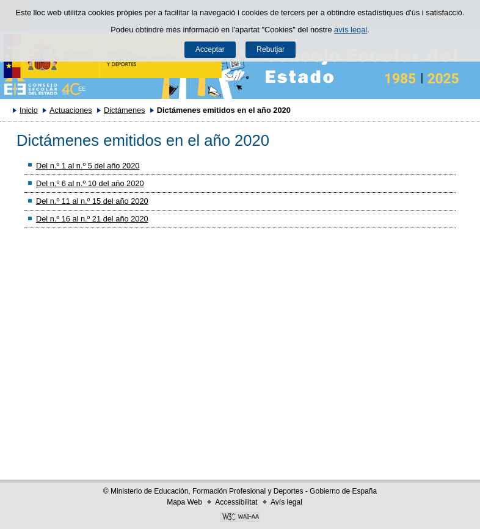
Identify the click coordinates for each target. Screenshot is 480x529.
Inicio (29, 110)
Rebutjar (270, 49)
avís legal (350, 29)
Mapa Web (184, 502)
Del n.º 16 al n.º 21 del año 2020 (92, 218)
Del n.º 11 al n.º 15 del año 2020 (92, 201)
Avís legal (286, 502)
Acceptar (210, 49)
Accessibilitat (236, 502)
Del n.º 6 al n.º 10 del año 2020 (90, 183)
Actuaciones (70, 110)
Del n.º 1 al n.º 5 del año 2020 (87, 165)
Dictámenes (124, 110)
